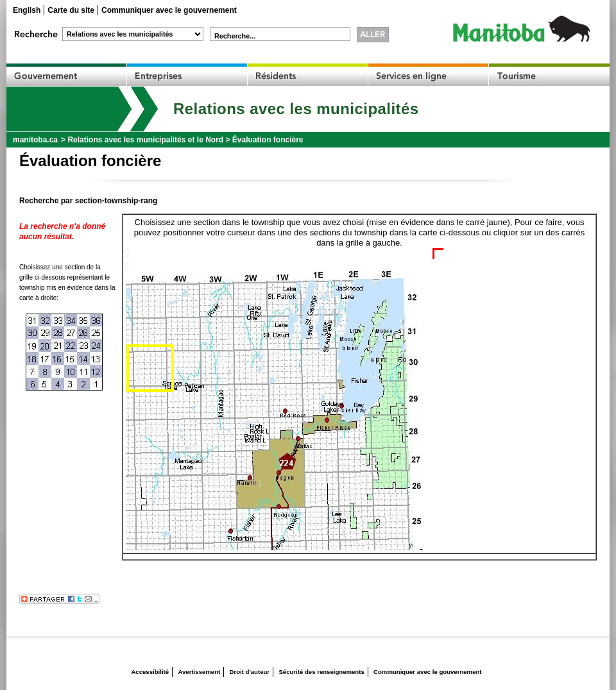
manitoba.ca (35, 139)
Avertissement (199, 671)
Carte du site (70, 10)
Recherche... (234, 36)
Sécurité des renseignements (321, 671)
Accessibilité (150, 671)
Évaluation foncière (268, 139)
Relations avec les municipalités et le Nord (145, 139)
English (26, 10)
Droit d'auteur (250, 671)
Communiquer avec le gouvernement (169, 10)
